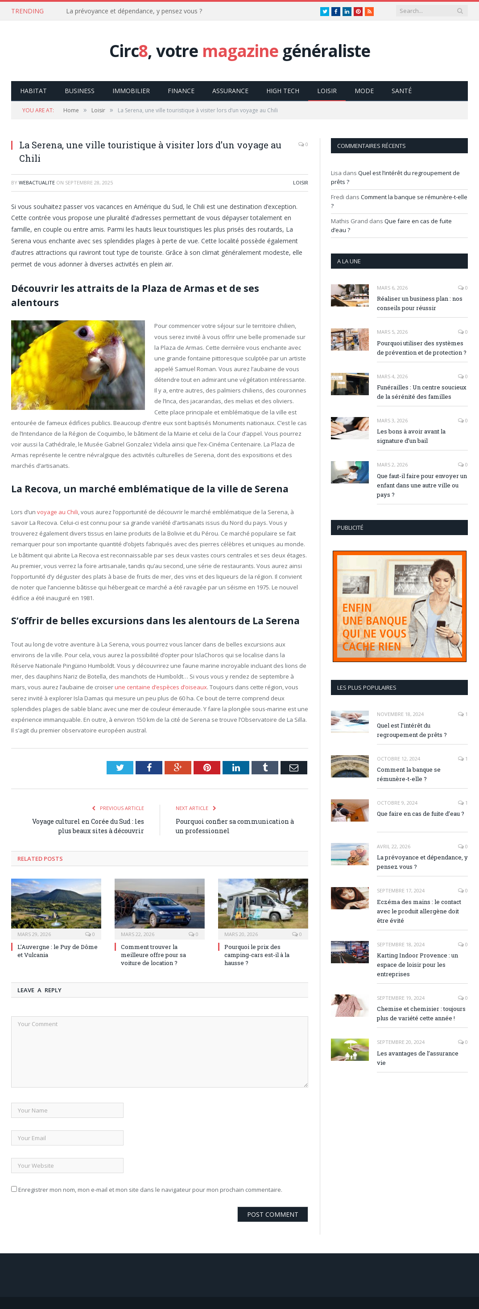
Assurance (230, 90)
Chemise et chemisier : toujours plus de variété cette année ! (421, 1013)
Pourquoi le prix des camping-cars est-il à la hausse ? (256, 954)
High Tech (282, 90)
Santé (402, 90)
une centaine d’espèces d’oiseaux (161, 687)
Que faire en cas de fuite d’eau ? (420, 813)
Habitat (33, 90)
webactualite (37, 182)
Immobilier (131, 90)
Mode (364, 90)
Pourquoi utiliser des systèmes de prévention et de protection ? (422, 347)
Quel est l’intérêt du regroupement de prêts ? (412, 729)
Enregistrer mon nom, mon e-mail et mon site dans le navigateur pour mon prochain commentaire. (150, 1189)
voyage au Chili (57, 511)
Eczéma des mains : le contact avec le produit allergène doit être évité (419, 910)
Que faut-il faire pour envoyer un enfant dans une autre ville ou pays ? (422, 484)
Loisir (327, 90)
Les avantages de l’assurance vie (417, 1057)
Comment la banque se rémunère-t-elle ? (409, 773)
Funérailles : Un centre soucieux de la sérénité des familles (422, 391)
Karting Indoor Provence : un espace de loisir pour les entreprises (417, 964)
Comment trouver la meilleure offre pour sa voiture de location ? (153, 954)
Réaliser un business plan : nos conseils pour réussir (419, 302)
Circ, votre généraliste (239, 50)
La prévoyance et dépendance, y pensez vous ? (134, 11)
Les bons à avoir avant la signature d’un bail (411, 435)
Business (80, 90)
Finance (181, 90)
